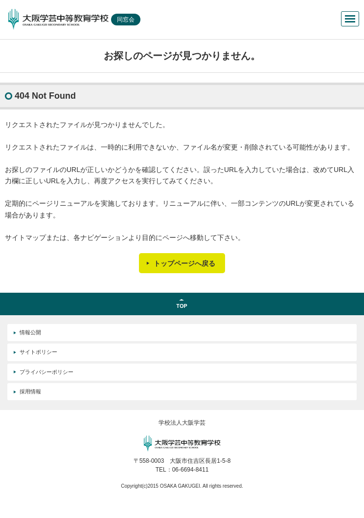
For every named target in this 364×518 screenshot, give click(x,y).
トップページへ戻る (184, 263)
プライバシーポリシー (46, 372)
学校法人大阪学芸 (182, 422)
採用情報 (30, 391)
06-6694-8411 (190, 469)
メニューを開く (350, 18)
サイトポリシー (38, 352)
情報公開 (30, 332)
